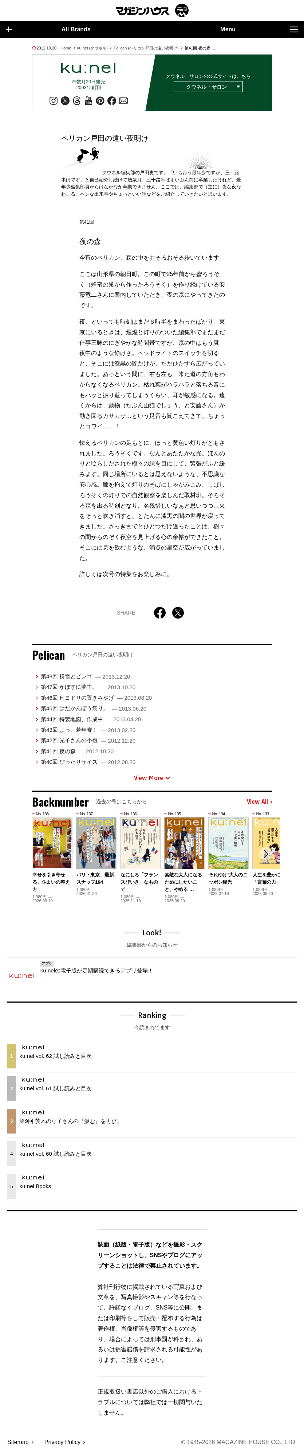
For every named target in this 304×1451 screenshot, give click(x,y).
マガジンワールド (152, 10)
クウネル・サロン (213, 87)
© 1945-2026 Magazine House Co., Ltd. (239, 1442)
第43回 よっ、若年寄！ (88, 730)
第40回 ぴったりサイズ (88, 762)
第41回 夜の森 (77, 751)
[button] (265, 853)
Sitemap (18, 1442)
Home (65, 48)
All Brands (48, 29)
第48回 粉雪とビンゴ (85, 676)
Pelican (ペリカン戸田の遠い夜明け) (146, 48)
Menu (259, 29)
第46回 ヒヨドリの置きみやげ (96, 698)
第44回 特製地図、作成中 (91, 719)
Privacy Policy (62, 1442)
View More (152, 778)
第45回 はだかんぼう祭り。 (93, 708)
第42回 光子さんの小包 (88, 740)
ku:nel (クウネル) (92, 48)
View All (259, 802)
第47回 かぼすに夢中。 (88, 687)
